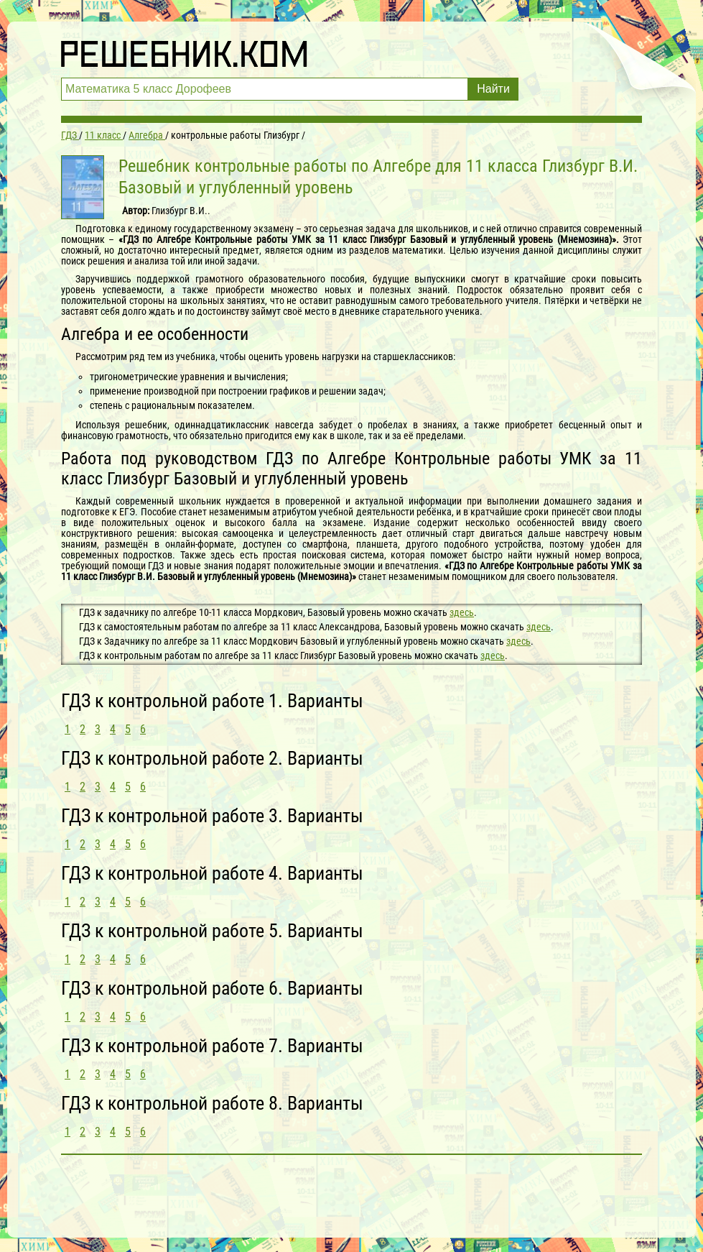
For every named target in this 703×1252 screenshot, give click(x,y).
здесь (462, 612)
